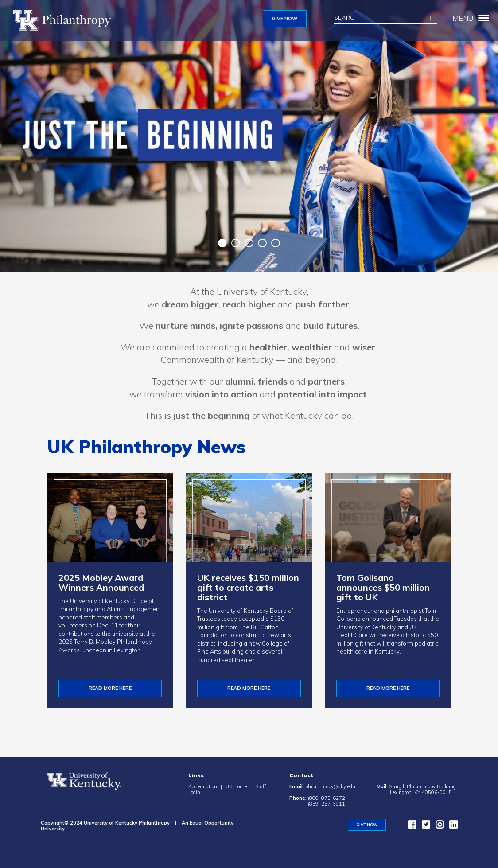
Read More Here (248, 688)
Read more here (387, 688)
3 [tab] (249, 243)
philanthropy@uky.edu (330, 786)
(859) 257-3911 (326, 804)
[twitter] (423, 826)
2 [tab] (235, 243)
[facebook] (410, 826)
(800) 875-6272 (326, 798)
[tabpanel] (249, 136)
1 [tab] (222, 243)
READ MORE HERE (110, 688)
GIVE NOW (284, 19)
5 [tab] (275, 243)
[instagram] (437, 826)
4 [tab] (262, 243)
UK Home (236, 786)
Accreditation (202, 786)
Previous (209, 244)
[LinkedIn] (451, 826)
